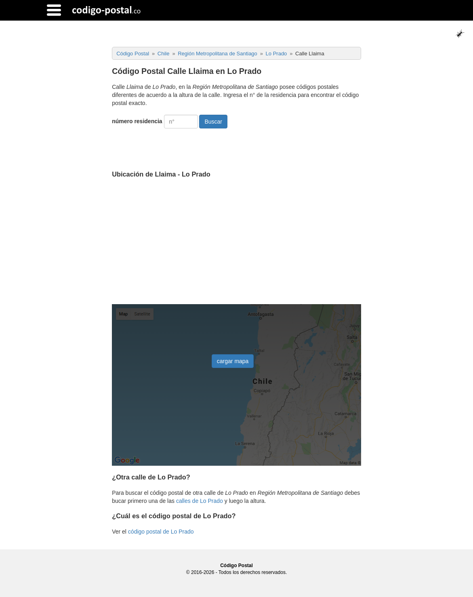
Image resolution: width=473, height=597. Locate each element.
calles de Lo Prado (199, 501)
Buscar (213, 121)
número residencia (137, 121)
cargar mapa (233, 361)
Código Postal (236, 565)
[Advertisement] (236, 241)
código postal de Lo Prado (161, 531)
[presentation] (173, 146)
